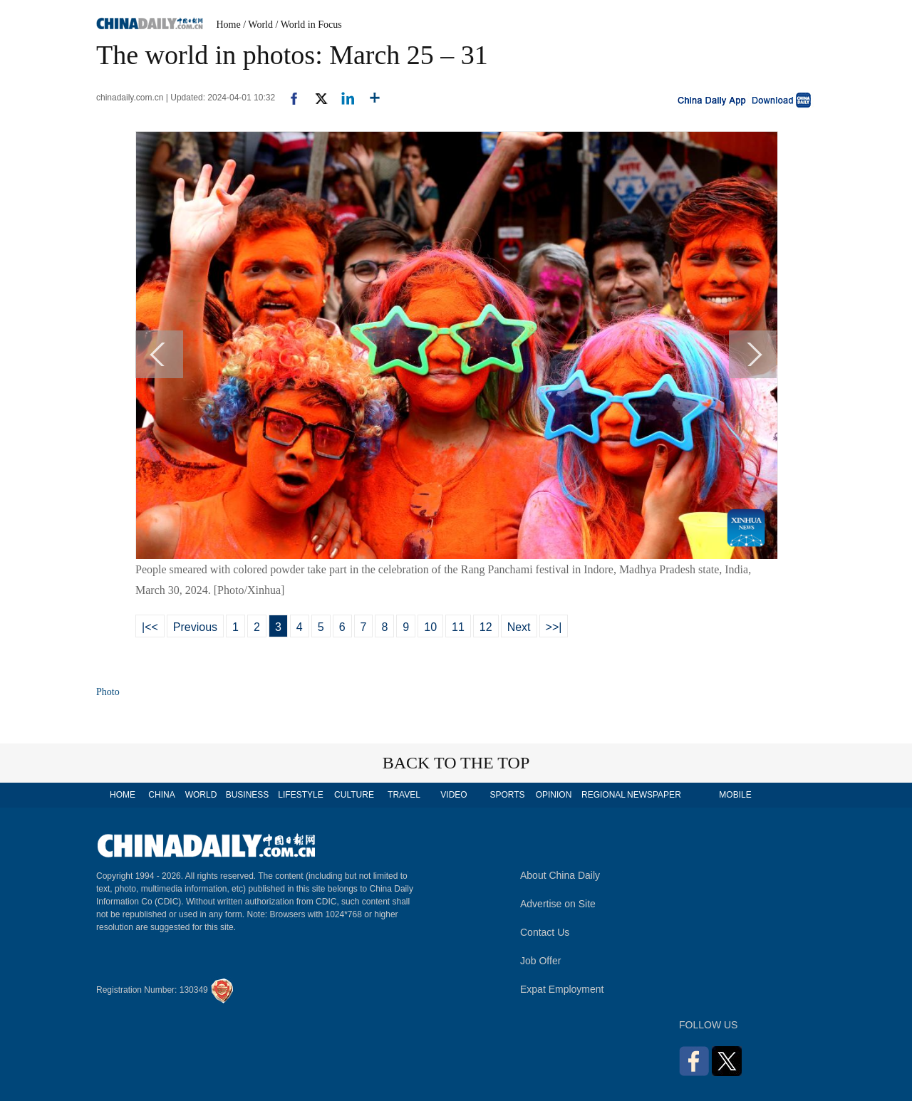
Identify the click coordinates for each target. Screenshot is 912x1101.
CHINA (161, 795)
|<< (150, 627)
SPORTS (506, 795)
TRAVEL (404, 795)
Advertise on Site (558, 903)
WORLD (201, 795)
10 (430, 627)
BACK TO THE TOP (456, 762)
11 (458, 627)
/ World (258, 24)
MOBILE (735, 795)
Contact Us (544, 932)
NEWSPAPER (653, 795)
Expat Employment (562, 989)
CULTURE (354, 795)
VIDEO (453, 795)
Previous (195, 627)
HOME (122, 795)
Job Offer (540, 960)
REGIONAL (603, 795)
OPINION (554, 795)
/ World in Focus (309, 24)
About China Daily (560, 875)
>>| (554, 627)
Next (519, 627)
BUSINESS (247, 795)
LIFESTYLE (300, 795)
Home (229, 24)
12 (486, 627)
